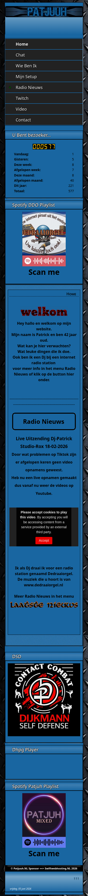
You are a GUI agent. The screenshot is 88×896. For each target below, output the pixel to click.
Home (22, 44)
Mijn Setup (26, 76)
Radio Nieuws (26, 87)
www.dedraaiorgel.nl (44, 585)
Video (21, 109)
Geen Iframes (44, 765)
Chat (20, 55)
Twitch (22, 98)
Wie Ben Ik (26, 65)
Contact (23, 120)
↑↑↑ (76, 877)
